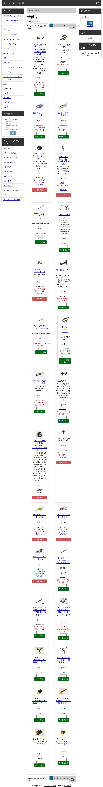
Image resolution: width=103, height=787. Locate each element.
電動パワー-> (7, 58)
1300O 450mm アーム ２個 (39, 382)
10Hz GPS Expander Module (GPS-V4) (63, 160)
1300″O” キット (63, 381)
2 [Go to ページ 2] (54, 25)
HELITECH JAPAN (50, 786)
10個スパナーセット (64, 216)
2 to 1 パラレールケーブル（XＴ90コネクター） (63, 700)
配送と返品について (10, 158)
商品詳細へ (39, 185)
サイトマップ (8, 186)
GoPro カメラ (8, 88)
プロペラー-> (7, 49)
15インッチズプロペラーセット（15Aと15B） (63, 609)
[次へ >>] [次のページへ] (73, 26)
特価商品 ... (7, 98)
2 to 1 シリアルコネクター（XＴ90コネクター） (39, 700)
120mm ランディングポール (39, 270)
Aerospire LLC (12, 122)
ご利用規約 (7, 167)
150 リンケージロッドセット (39, 557)
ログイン (16, 3)
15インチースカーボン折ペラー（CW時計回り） (39, 609)
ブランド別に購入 (9, 153)
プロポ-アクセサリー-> (11, 44)
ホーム (7, 3)
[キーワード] (90, 17)
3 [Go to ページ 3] (57, 25)
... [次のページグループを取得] (67, 25)
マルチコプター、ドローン (12, 16)
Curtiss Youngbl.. (12, 129)
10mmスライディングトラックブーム (40, 216)
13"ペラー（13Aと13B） (65, 329)
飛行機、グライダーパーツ (12, 39)
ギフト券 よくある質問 (11, 190)
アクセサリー (8, 72)
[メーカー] (13, 124)
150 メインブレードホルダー (39, 516)
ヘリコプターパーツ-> (11, 35)
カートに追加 (39, 94)
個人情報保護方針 (9, 162)
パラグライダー (8, 25)
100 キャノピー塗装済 (39, 114)
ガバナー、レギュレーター (12, 67)
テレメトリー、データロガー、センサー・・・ (12, 78)
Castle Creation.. (12, 125)
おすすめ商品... (8, 102)
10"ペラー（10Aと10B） (63, 46)
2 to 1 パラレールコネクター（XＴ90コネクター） (63, 742)
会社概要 (6, 148)
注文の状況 (7, 181)
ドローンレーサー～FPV (11, 21)
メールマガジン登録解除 (11, 200)
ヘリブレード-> (8, 53)
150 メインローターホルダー (63, 516)
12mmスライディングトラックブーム (41, 327)
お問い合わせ (8, 176)
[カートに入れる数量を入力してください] (39, 90)
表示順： (30, 22)
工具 (5, 84)
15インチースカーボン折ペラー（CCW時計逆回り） (63, 561)
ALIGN (12, 124)
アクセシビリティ (9, 172)
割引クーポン (8, 195)
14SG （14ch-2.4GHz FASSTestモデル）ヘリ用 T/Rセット (39, 445)
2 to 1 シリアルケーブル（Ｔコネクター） (63, 659)
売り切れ (40, 190)
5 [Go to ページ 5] (64, 25)
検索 (90, 23)
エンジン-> (7, 63)
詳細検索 (90, 26)
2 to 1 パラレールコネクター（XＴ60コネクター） (39, 742)
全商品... (6, 107)
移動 (12, 133)
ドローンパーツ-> (9, 30)
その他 (5, 93)
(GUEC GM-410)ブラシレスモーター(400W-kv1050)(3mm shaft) (39, 49)
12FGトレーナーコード (63, 271)
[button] (97, 3)
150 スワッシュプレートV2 (63, 439)
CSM (12, 127)
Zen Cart (68, 786)
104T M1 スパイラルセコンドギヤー (40, 156)
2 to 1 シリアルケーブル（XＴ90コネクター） (40, 659)
